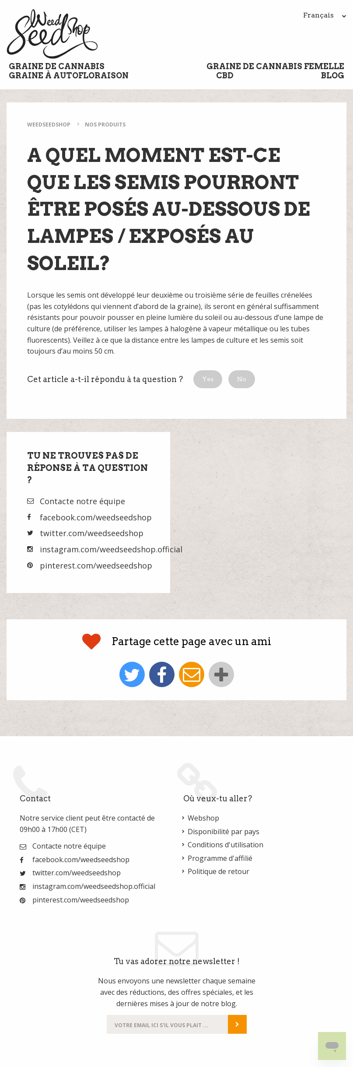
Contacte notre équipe (82, 501)
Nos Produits (105, 124)
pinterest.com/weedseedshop (96, 565)
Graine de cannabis (57, 66)
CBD (225, 75)
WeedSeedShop (48, 124)
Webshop (203, 818)
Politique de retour (218, 871)
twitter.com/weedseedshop (91, 533)
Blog (332, 75)
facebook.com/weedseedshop (96, 517)
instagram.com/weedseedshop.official (111, 549)
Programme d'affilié (220, 858)
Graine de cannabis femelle (275, 66)
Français (324, 15)
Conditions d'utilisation (225, 844)
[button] (207, 379)
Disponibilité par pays (223, 831)
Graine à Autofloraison (69, 75)
